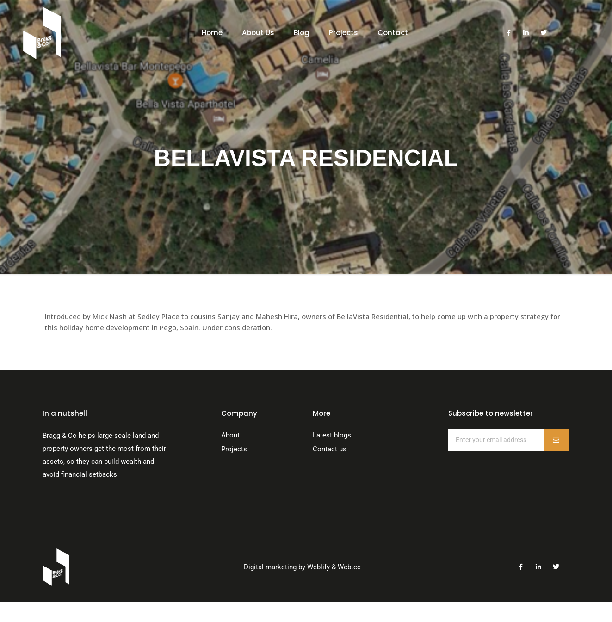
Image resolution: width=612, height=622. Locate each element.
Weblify (318, 567)
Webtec (349, 567)
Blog (301, 32)
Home (212, 32)
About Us (258, 32)
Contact (392, 32)
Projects (343, 32)
